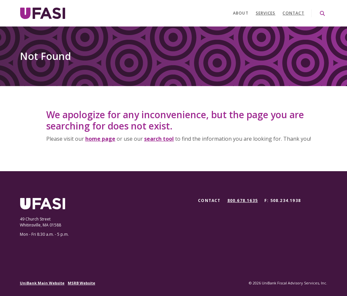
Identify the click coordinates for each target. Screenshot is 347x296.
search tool (159, 138)
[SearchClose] (322, 13)
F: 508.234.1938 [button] (282, 200)
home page (100, 138)
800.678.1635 (242, 201)
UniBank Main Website (42, 282)
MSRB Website (81, 282)
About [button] (241, 13)
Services (266, 13)
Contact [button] (209, 200)
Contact (293, 13)
